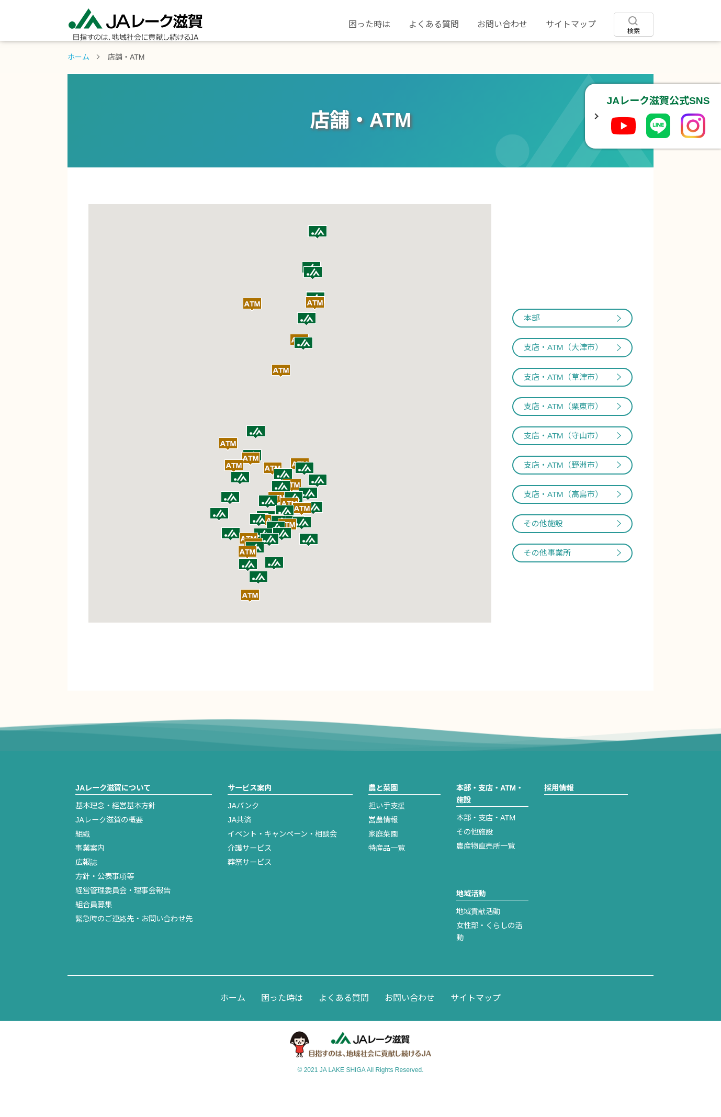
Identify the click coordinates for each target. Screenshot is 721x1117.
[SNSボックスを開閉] (595, 116)
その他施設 (543, 554)
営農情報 (383, 851)
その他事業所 (547, 584)
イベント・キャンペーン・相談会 (282, 865)
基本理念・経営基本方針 (115, 837)
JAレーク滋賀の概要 (109, 851)
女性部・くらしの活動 (489, 963)
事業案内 (90, 879)
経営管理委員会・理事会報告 (123, 922)
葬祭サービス (250, 893)
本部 (531, 349)
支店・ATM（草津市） (563, 408)
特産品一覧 (386, 879)
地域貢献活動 (478, 943)
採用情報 (605, 56)
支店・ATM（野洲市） (563, 496)
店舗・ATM (409, 56)
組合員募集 (93, 936)
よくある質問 (434, 24)
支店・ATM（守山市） (563, 466)
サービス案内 (214, 56)
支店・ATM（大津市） (563, 378)
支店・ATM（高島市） (563, 525)
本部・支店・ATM (485, 849)
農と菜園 (312, 56)
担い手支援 (386, 837)
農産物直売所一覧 (485, 877)
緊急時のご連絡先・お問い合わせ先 (134, 950)
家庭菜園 (383, 865)
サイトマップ (571, 24)
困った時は (369, 24)
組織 (82, 865)
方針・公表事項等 (104, 908)
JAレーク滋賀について (116, 56)
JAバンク (243, 837)
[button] (233, 497)
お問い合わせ (502, 24)
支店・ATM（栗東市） (563, 437)
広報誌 (86, 893)
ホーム (78, 88)
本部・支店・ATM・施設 (489, 825)
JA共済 (239, 851)
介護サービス (250, 879)
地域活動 (507, 56)
